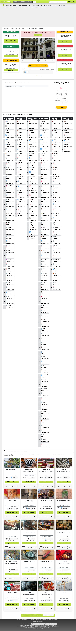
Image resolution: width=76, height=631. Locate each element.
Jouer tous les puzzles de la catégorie (38, 615)
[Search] (58, 2)
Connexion (71, 1)
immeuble (38, 75)
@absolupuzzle (38, 623)
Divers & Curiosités (20, 28)
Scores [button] (29, 1)
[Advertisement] (38, 17)
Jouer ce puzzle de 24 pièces (11, 41)
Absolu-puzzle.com (36, 628)
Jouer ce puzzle (12, 481)
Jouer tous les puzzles (19, 1)
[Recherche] (65, 2)
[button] (34, 2)
